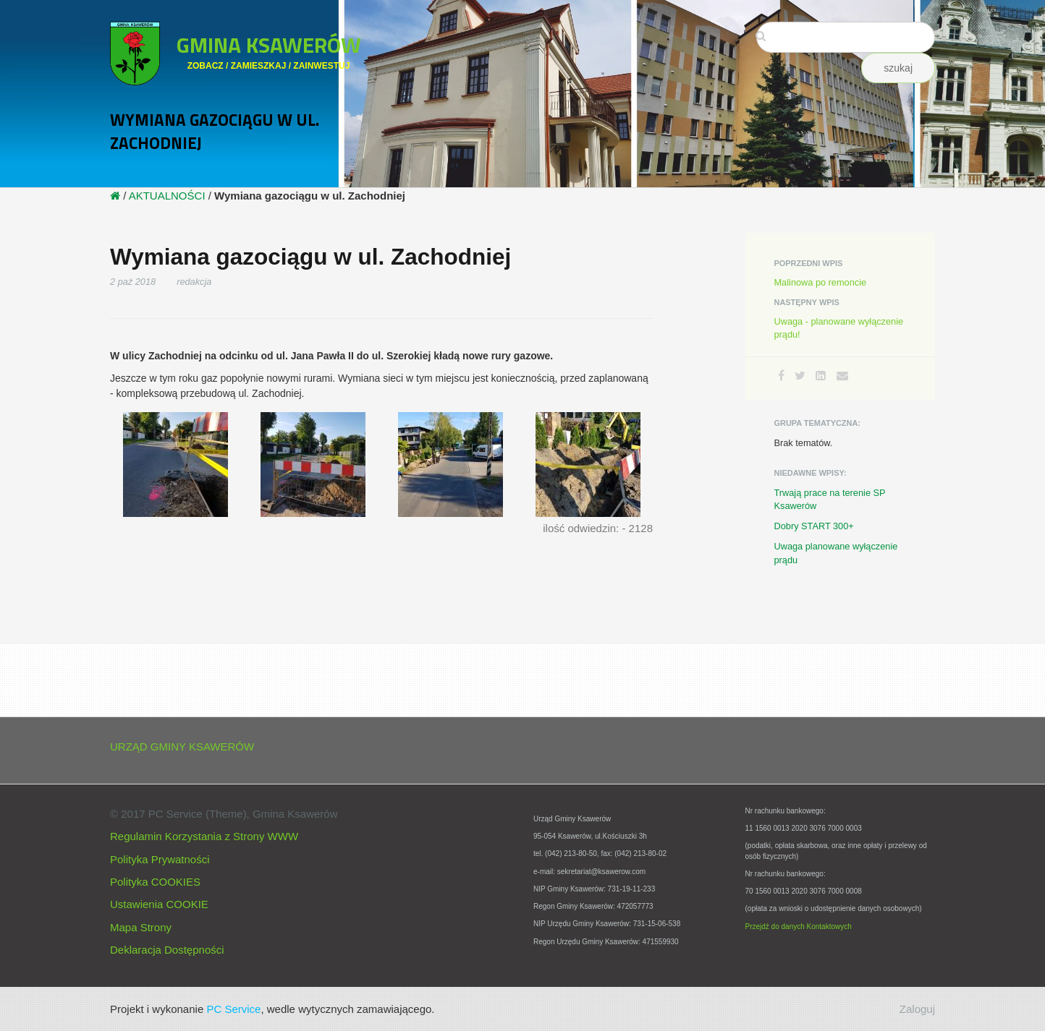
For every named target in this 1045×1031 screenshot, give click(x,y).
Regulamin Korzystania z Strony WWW (204, 836)
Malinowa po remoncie (820, 282)
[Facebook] (781, 375)
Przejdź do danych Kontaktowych (798, 927)
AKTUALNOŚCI (167, 195)
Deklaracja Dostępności (167, 950)
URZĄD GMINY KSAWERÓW (182, 746)
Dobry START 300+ (814, 526)
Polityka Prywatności (160, 859)
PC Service (233, 1009)
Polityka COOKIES (155, 882)
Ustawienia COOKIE (159, 904)
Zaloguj (917, 1009)
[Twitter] (800, 375)
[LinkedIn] (821, 375)
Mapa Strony (141, 927)
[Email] (842, 375)
